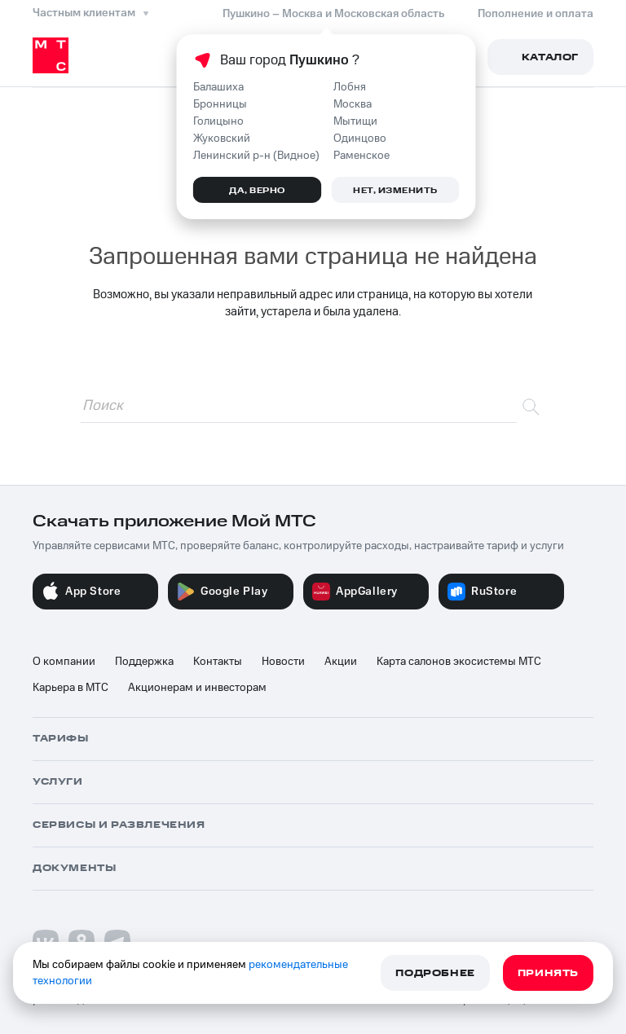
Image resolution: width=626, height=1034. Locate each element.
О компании (64, 661)
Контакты (217, 661)
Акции (340, 661)
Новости (283, 661)
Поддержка (144, 661)
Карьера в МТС (70, 688)
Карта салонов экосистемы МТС (459, 661)
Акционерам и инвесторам (197, 688)
